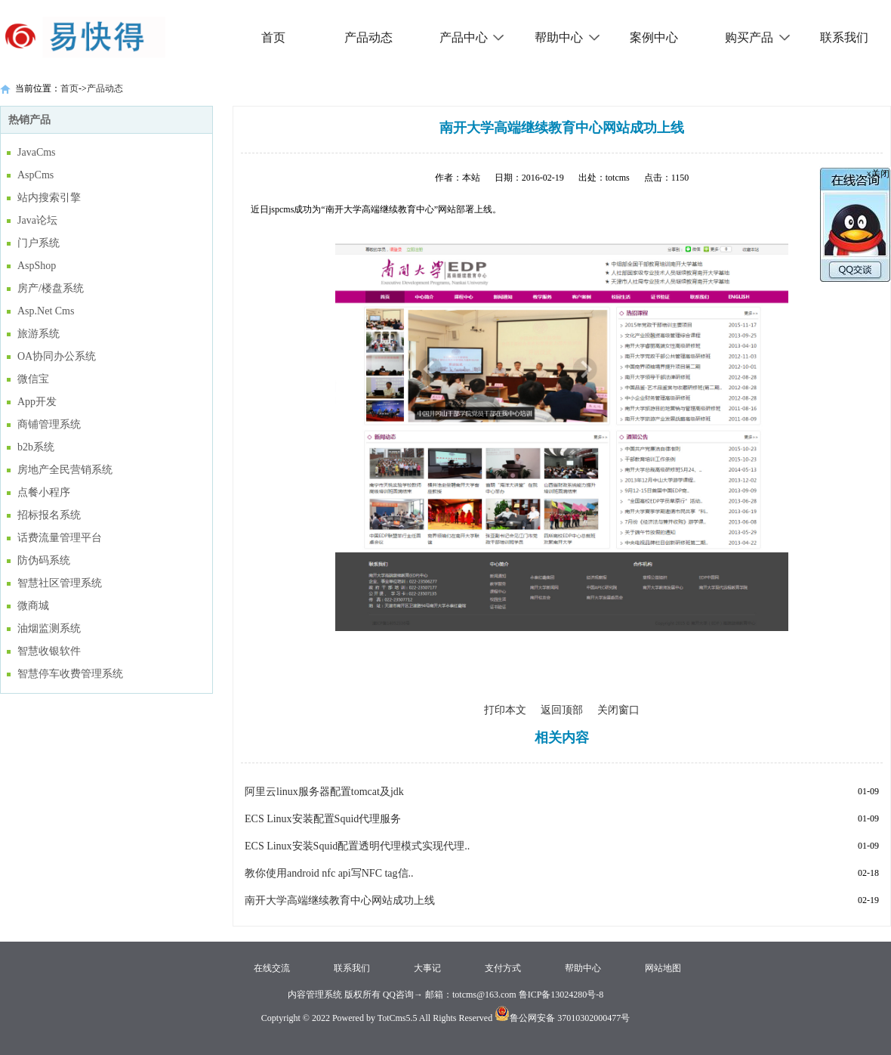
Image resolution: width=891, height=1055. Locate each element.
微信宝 (33, 379)
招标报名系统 (49, 515)
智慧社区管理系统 (59, 583)
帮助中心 (567, 37)
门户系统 (38, 243)
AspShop (36, 265)
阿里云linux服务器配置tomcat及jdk (324, 791)
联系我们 (844, 37)
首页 (273, 37)
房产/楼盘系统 (50, 288)
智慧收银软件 (49, 651)
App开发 (37, 401)
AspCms (35, 175)
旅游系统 (38, 333)
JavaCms (36, 152)
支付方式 (503, 968)
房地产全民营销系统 (65, 469)
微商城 (33, 605)
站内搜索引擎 (49, 197)
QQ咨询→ (402, 994)
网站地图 (663, 968)
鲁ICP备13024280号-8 (561, 994)
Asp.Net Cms (45, 311)
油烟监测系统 (49, 628)
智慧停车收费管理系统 (70, 673)
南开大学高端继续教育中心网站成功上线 (340, 900)
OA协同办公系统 (56, 356)
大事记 (427, 968)
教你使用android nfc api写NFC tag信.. (329, 873)
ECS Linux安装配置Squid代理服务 (323, 819)
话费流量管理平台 (59, 537)
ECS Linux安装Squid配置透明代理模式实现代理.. (357, 846)
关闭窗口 (618, 710)
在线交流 (272, 968)
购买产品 (758, 37)
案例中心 (654, 37)
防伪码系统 (43, 560)
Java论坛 (37, 220)
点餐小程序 (43, 492)
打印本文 (505, 710)
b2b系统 (35, 447)
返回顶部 (562, 710)
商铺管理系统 (49, 424)
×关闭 (877, 174)
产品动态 (368, 37)
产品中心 (472, 37)
